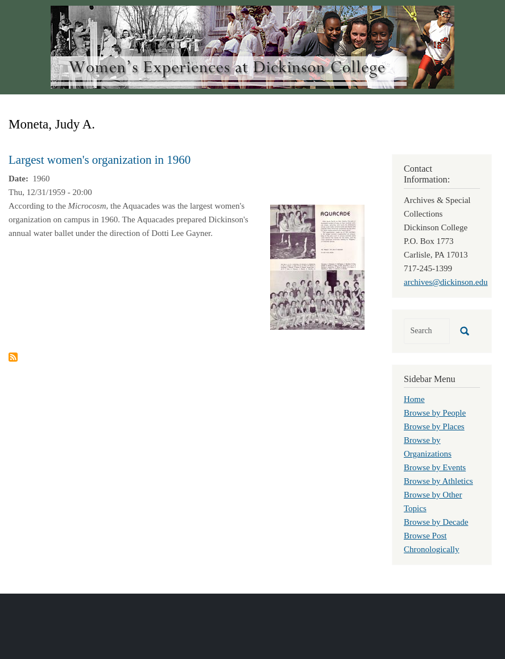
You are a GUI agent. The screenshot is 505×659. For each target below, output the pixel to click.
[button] (317, 266)
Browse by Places (434, 426)
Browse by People (435, 412)
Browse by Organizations (428, 447)
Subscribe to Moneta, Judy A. (13, 357)
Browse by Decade (436, 522)
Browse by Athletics (438, 481)
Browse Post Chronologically (432, 542)
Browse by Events (435, 467)
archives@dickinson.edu (446, 282)
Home (414, 399)
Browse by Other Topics (433, 501)
